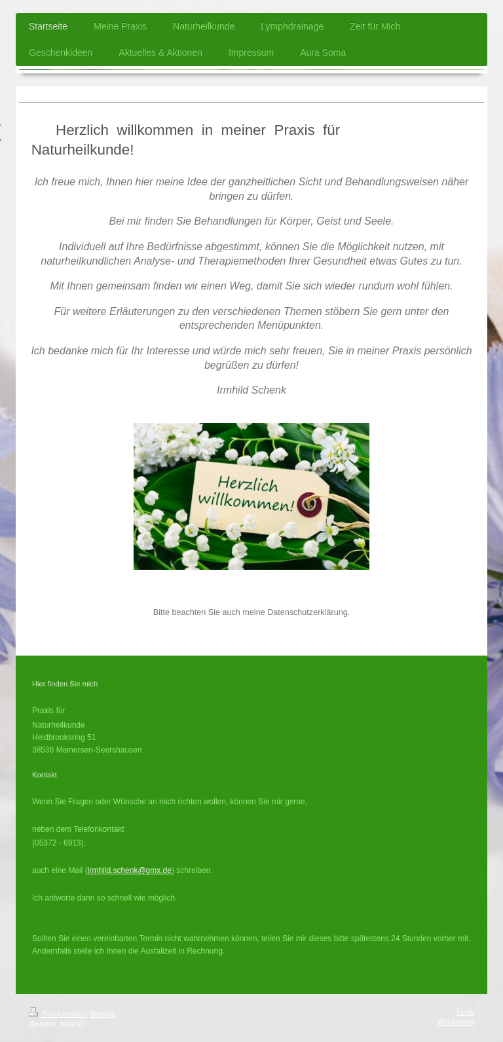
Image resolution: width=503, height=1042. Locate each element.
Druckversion (57, 1014)
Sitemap (103, 1014)
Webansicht (456, 1022)
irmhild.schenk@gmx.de (130, 870)
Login (465, 1012)
